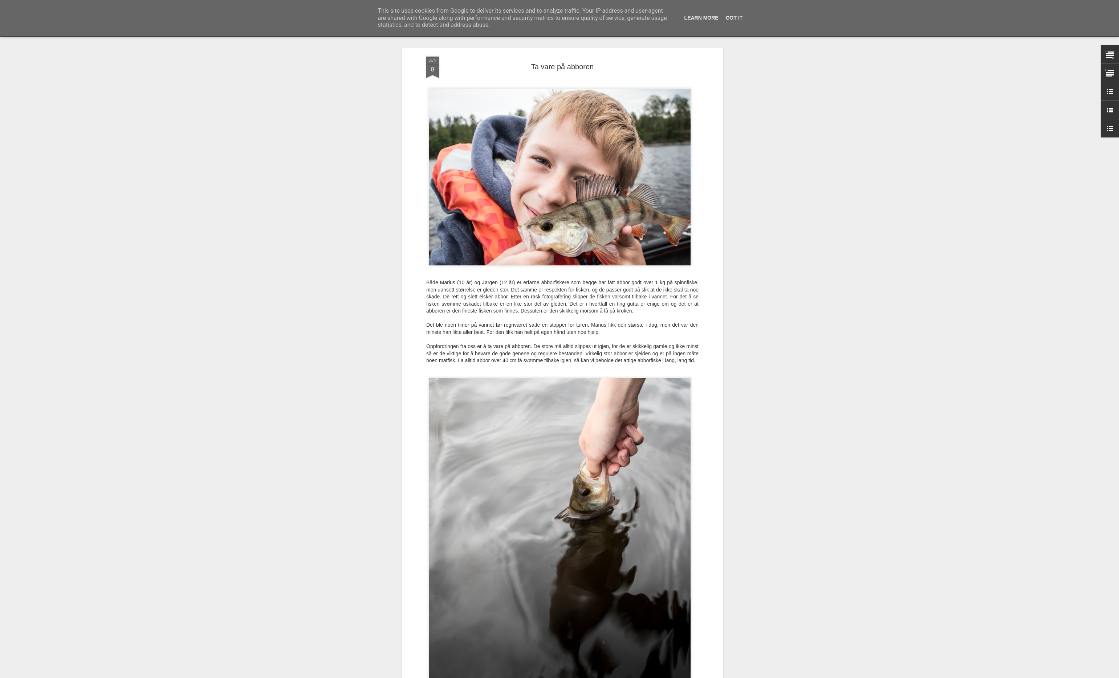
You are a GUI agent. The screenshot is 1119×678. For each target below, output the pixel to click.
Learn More (701, 18)
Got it (734, 18)
